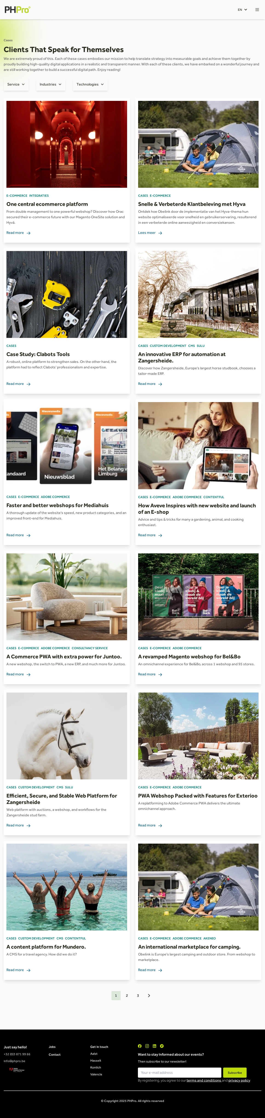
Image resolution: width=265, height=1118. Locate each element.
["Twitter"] (162, 1046)
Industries (48, 84)
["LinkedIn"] (154, 1046)
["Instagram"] (147, 1046)
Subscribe (235, 1072)
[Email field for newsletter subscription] (179, 1073)
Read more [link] (18, 232)
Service (13, 84)
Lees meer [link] (150, 232)
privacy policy (239, 1080)
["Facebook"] (140, 1046)
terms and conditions (204, 1080)
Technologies (88, 84)
